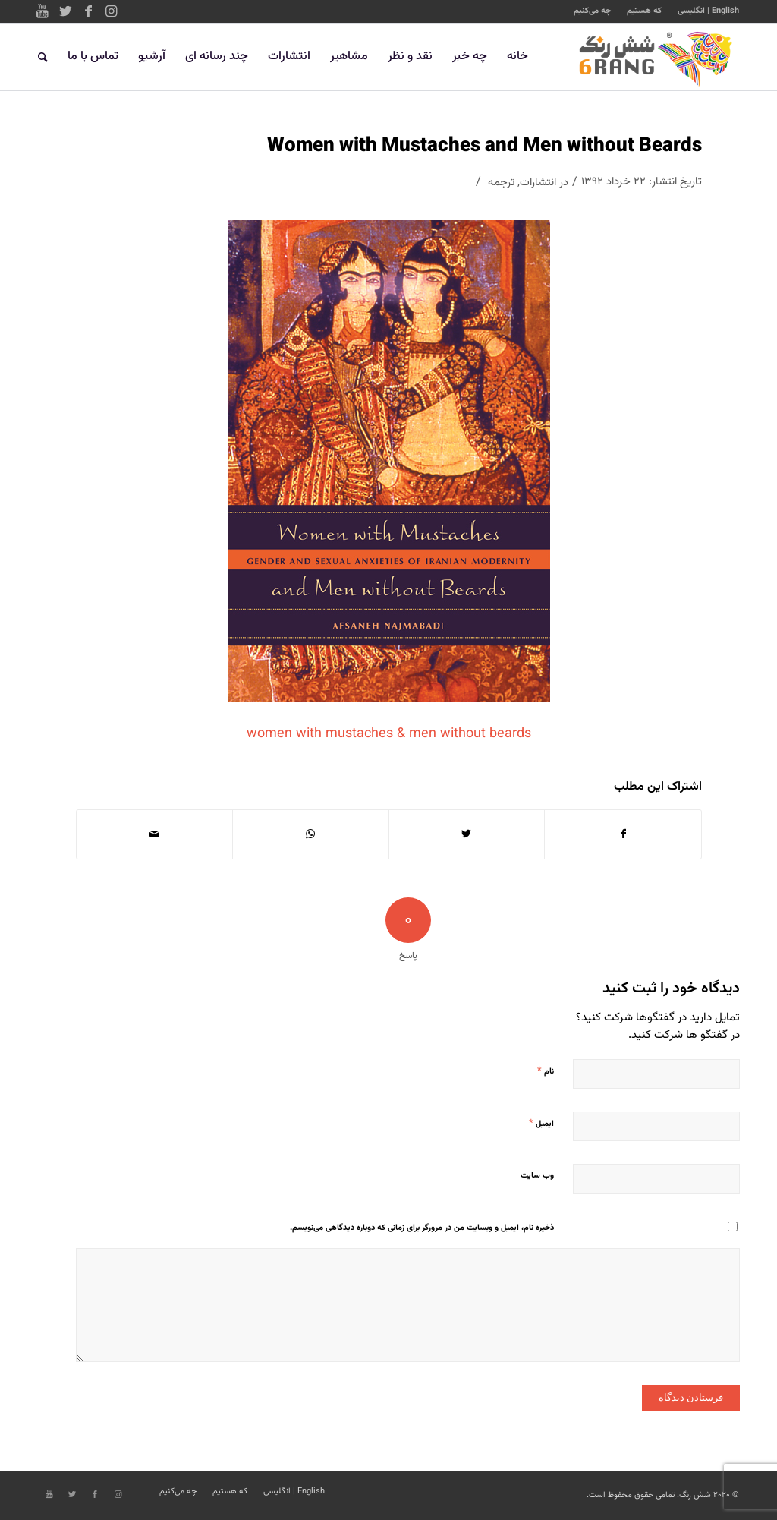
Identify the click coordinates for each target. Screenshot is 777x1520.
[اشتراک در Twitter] (467, 834)
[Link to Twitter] (65, 11)
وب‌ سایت (537, 1175)
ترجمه (501, 182)
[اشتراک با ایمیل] (154, 834)
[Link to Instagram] (110, 11)
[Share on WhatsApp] (310, 834)
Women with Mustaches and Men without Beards (484, 146)
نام (545, 1071)
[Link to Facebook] (88, 11)
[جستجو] (43, 57)
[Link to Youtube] (42, 11)
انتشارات (538, 182)
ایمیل (541, 1123)
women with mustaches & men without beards (389, 734)
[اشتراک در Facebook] (623, 834)
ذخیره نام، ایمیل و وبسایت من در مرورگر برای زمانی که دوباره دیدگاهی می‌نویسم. (422, 1228)
